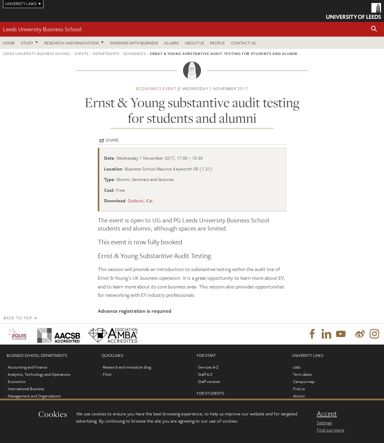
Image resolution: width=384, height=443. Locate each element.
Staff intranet (209, 381)
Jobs (296, 367)
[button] (374, 29)
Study (27, 43)
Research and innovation (71, 43)
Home (9, 43)
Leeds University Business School (42, 29)
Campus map (303, 381)
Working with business (134, 43)
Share (112, 140)
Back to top (18, 318)
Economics (135, 53)
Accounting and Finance (27, 367)
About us (194, 43)
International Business (26, 389)
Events (81, 53)
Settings (324, 422)
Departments (106, 53)
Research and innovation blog (127, 367)
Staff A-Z (205, 374)
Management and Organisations (34, 396)
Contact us (243, 43)
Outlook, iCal (140, 200)
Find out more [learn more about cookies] (330, 429)
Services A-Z (208, 367)
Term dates (302, 374)
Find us (299, 389)
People (217, 43)
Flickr (107, 374)
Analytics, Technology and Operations (39, 374)
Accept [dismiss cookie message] (327, 413)
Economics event (156, 88)
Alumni (171, 43)
